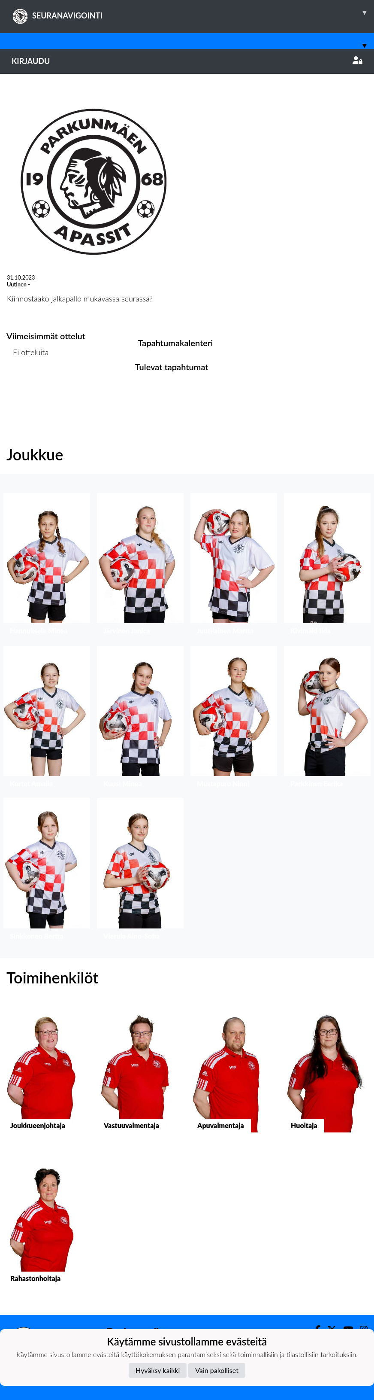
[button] (47, 566)
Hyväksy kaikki (158, 1370)
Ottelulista (27, 385)
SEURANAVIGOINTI (193, 12)
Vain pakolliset (216, 1370)
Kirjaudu (187, 61)
